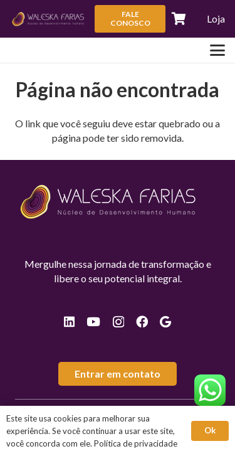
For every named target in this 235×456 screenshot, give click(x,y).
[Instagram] (118, 322)
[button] (217, 50)
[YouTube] (93, 321)
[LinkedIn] (69, 321)
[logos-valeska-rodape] (48, 18)
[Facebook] (142, 321)
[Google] (165, 321)
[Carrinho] (179, 19)
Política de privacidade (135, 443)
